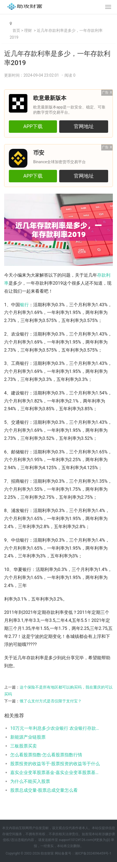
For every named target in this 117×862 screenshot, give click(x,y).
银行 (24, 304)
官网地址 (84, 126)
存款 (101, 275)
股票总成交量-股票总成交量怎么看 (44, 790)
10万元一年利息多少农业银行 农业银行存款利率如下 (56, 728)
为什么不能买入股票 (30, 781)
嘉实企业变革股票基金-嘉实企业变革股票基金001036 (56, 772)
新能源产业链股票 (28, 737)
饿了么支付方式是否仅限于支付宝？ (51, 701)
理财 (28, 30)
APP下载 (33, 126)
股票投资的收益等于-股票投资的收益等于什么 (55, 763)
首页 (16, 30)
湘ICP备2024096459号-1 (93, 853)
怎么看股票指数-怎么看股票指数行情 (46, 754)
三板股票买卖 (23, 746)
